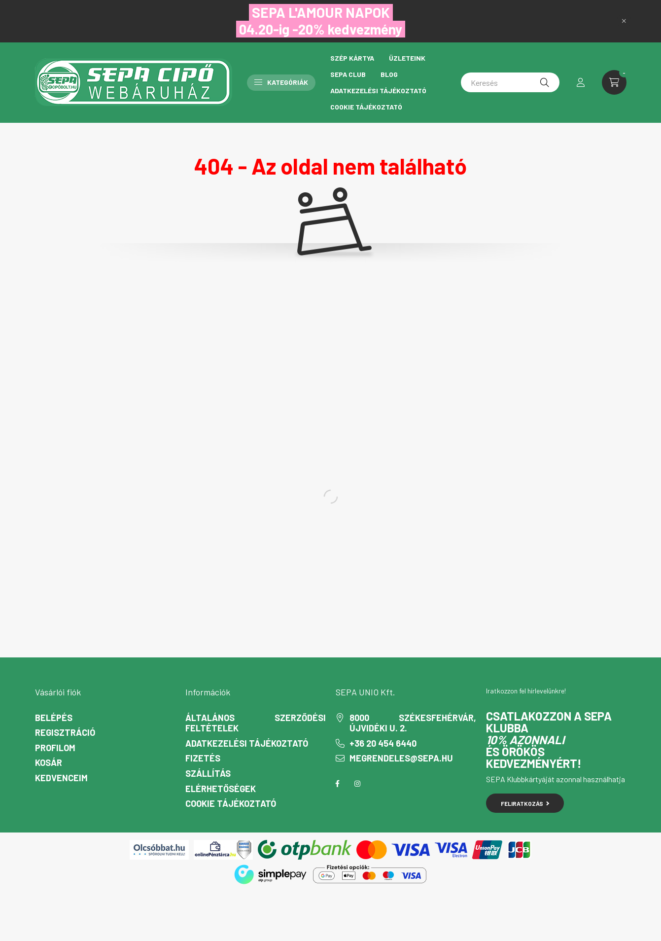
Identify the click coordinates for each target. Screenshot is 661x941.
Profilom (55, 748)
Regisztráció (65, 732)
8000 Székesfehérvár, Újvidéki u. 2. (412, 723)
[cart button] (614, 82)
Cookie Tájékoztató (366, 107)
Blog (389, 74)
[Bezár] (624, 21)
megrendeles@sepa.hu (401, 758)
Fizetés (202, 758)
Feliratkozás (525, 803)
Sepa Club (348, 74)
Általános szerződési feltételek (255, 723)
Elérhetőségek (220, 789)
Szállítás (208, 773)
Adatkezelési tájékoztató (378, 90)
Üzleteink (407, 58)
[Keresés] (510, 82)
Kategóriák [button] (281, 82)
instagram (357, 784)
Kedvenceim (61, 778)
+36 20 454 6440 (383, 743)
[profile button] (580, 82)
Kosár (48, 763)
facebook (338, 784)
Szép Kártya (352, 58)
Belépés (53, 718)
